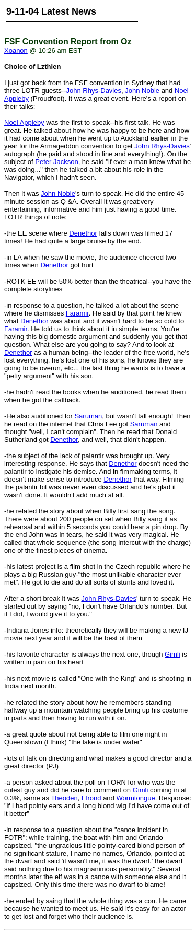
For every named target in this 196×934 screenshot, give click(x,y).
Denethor (83, 233)
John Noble (142, 91)
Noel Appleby (24, 122)
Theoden (64, 798)
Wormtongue (135, 798)
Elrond (91, 798)
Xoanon (16, 50)
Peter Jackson (56, 162)
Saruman (88, 416)
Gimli (172, 654)
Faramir (77, 313)
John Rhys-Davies (94, 91)
